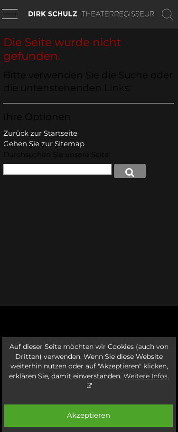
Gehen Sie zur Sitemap (43, 143)
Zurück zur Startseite (40, 133)
